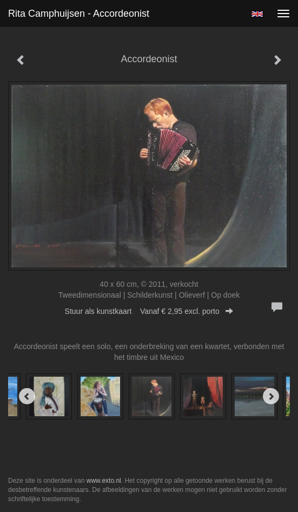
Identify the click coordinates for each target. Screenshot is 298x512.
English (257, 14)
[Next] (271, 396)
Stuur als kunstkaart (149, 311)
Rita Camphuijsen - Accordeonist (78, 13)
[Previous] (27, 396)
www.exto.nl (104, 480)
